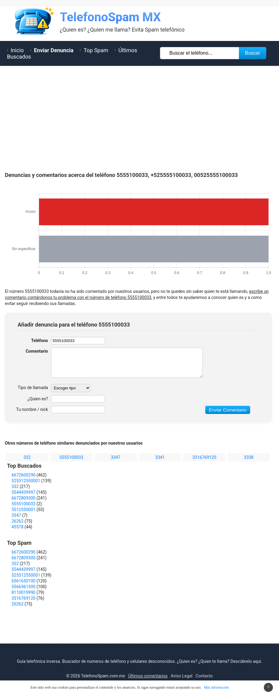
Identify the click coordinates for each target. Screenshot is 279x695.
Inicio (17, 50)
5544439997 (24, 492)
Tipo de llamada (33, 387)
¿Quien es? (38, 398)
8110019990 (24, 592)
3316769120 (204, 457)
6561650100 (24, 580)
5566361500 (24, 586)
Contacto (204, 675)
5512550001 (24, 509)
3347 (115, 457)
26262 (17, 521)
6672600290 (24, 475)
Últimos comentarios (148, 675)
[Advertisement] (139, 117)
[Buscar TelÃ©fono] (200, 53)
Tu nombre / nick (32, 409)
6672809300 (24, 498)
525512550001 (26, 480)
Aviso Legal (181, 675)
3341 (160, 457)
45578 (17, 526)
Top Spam (95, 50)
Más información (216, 687)
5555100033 (71, 457)
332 (27, 457)
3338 (248, 457)
